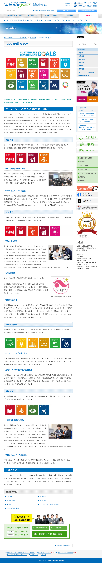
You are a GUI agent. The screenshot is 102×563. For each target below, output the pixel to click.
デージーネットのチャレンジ (87, 173)
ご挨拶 (9, 497)
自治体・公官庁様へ (34, 20)
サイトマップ (34, 555)
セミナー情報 (83, 169)
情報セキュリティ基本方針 (67, 553)
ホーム (36, 10)
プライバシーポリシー (46, 553)
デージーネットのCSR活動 (49, 504)
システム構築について (32, 15)
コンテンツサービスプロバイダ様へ (78, 20)
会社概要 (43, 497)
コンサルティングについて (13, 15)
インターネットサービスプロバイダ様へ (53, 20)
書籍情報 (81, 69)
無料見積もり (66, 10)
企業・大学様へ (10, 20)
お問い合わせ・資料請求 (87, 10)
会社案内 (89, 15)
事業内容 (43, 500)
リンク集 (43, 555)
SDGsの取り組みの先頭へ (64, 545)
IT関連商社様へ (21, 20)
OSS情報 (70, 15)
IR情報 (9, 504)
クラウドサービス (84, 165)
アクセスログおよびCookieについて (17, 555)
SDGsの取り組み (13, 508)
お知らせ (43, 10)
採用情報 (51, 10)
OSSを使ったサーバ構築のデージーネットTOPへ (21, 553)
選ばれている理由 (51, 15)
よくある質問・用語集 (85, 158)
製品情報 (82, 162)
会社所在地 (11, 500)
